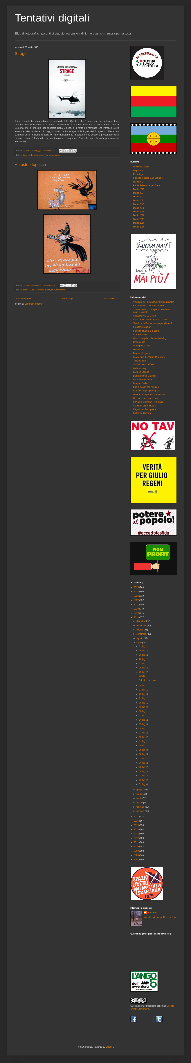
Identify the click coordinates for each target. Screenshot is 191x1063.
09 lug (142, 750)
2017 (136, 816)
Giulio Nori (138, 349)
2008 (136, 855)
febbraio (140, 807)
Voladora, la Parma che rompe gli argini (152, 323)
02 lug (142, 780)
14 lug (142, 728)
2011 (136, 842)
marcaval (152, 912)
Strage (21, 53)
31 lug (142, 646)
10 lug (142, 745)
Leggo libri (138, 170)
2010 (136, 846)
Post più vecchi (111, 298)
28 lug (142, 659)
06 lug (142, 763)
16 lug (142, 720)
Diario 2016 (138, 223)
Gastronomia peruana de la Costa (149, 394)
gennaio (140, 811)
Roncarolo (138, 181)
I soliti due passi (141, 166)
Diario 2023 (138, 196)
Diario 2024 (138, 193)
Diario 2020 (138, 208)
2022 (136, 600)
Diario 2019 (138, 211)
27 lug (142, 663)
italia (41, 155)
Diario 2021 (138, 204)
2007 (136, 859)
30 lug (142, 650)
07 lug (142, 758)
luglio (139, 642)
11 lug (142, 741)
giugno (140, 789)
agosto (140, 638)
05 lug (142, 767)
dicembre (141, 621)
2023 (136, 596)
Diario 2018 (138, 215)
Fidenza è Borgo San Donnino (148, 178)
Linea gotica (139, 342)
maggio (140, 794)
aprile (139, 798)
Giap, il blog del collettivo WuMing (149, 338)
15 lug (142, 724)
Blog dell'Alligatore (142, 353)
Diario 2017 (138, 219)
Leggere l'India (140, 383)
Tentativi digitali (52, 18)
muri (53, 290)
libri (46, 155)
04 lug (142, 771)
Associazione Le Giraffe (144, 315)
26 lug (142, 667)
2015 (136, 825)
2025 (136, 587)
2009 (136, 851)
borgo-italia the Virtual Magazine (149, 357)
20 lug (142, 703)
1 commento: (50, 285)
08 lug (142, 754)
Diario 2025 (138, 189)
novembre (141, 625)
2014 (136, 829)
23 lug (142, 689)
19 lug (142, 707)
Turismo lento (139, 360)
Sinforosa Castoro (142, 413)
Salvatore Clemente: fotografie (148, 402)
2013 (136, 833)
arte (32, 290)
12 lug (142, 737)
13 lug (142, 732)
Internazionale (140, 334)
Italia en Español (141, 372)
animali (26, 290)
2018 (136, 617)
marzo (139, 802)
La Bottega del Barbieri (144, 376)
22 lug (142, 694)
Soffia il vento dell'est (143, 364)
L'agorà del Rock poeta (144, 409)
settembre (141, 634)
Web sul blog (139, 368)
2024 (136, 591)
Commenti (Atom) (33, 304)
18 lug (142, 711)
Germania (39, 290)
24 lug (142, 685)
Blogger (109, 1047)
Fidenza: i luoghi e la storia (146, 331)
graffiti (47, 290)
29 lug (142, 655)
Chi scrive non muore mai (145, 398)
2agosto (26, 155)
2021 (136, 604)
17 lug (142, 715)
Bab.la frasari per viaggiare (146, 387)
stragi (57, 155)
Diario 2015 (138, 226)
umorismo (60, 290)
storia (51, 155)
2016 (136, 821)
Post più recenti (23, 298)
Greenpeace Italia (142, 345)
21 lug (142, 698)
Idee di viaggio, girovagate (146, 390)
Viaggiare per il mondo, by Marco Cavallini (153, 302)
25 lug (142, 672)
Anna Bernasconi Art (143, 379)
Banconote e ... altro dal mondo (148, 305)
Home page (67, 298)
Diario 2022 (138, 200)
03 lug (142, 775)
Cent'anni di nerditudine (144, 405)
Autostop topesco (30, 164)
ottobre (140, 629)
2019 (136, 613)
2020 (136, 609)
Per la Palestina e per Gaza (146, 185)
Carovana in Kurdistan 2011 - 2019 (150, 319)
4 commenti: (49, 150)
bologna (34, 155)
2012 (136, 838)
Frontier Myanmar (142, 327)
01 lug (142, 784)
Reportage (138, 174)
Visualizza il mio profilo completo (160, 917)
